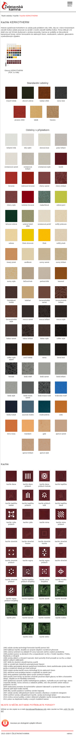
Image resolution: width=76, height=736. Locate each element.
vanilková (28, 261)
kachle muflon (61, 617)
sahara (11, 242)
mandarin (28, 433)
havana (53, 119)
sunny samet (44, 261)
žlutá (44, 242)
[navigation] (69, 4)
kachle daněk (44, 598)
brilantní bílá (11, 147)
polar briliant (61, 147)
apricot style (44, 452)
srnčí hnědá (28, 357)
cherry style (11, 204)
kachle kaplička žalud (61, 503)
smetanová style (44, 166)
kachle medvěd (44, 617)
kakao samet (11, 337)
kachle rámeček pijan (61, 541)
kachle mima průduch (61, 522)
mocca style (61, 318)
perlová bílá (44, 280)
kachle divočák (61, 598)
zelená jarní (61, 204)
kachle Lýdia (28, 521)
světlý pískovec (61, 223)
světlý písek (61, 242)
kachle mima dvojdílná (44, 580)
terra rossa (11, 433)
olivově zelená (28, 100)
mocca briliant (44, 318)
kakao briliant (28, 337)
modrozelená (44, 414)
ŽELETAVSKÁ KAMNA (20, 734)
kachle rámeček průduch (11, 560)
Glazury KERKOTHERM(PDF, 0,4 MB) (14, 69)
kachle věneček (61, 559)
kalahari (28, 299)
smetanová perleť (44, 223)
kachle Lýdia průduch (11, 522)
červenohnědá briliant (61, 300)
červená (11, 185)
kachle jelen (11, 617)
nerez (44, 357)
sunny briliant (61, 261)
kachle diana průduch (28, 484)
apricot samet (61, 433)
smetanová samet (11, 166)
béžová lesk (28, 280)
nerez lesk (61, 100)
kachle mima (44, 521)
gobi (44, 433)
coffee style (61, 337)
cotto (61, 414)
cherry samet (44, 185)
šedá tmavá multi (44, 395)
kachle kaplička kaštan (11, 503)
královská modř (61, 395)
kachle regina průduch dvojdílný (11, 599)
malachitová (44, 204)
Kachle (16, 16)
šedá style (11, 395)
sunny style (11, 280)
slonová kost (44, 147)
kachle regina (28, 559)
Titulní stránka (6, 16)
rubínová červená (27, 185)
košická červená (28, 204)
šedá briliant (61, 376)
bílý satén (28, 147)
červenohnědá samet (44, 300)
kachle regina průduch (44, 560)
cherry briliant (61, 185)
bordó (61, 166)
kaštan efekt (44, 100)
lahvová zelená (11, 223)
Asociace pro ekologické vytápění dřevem (26, 723)
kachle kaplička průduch (28, 503)
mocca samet (28, 318)
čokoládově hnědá (11, 300)
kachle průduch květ (44, 503)
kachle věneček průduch (11, 580)
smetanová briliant (28, 167)
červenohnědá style (11, 319)
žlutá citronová (28, 242)
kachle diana (11, 483)
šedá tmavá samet (28, 396)
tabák (36, 119)
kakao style (44, 337)
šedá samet (44, 376)
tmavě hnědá (11, 100)
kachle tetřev (44, 636)
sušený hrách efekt (28, 224)
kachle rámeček (11, 540)
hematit (11, 376)
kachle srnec (28, 636)
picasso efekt (19, 119)
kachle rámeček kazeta (44, 541)
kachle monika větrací (61, 580)
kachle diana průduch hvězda (44, 484)
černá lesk (61, 357)
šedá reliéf (28, 376)
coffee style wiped (11, 357)
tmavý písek (11, 261)
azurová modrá (28, 414)
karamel (61, 280)
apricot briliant (28, 452)
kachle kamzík (28, 617)
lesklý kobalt (11, 414)
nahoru (69, 734)
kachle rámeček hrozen (28, 541)
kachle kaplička (61, 483)
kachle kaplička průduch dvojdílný (27, 580)
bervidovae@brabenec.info (36, 709)
